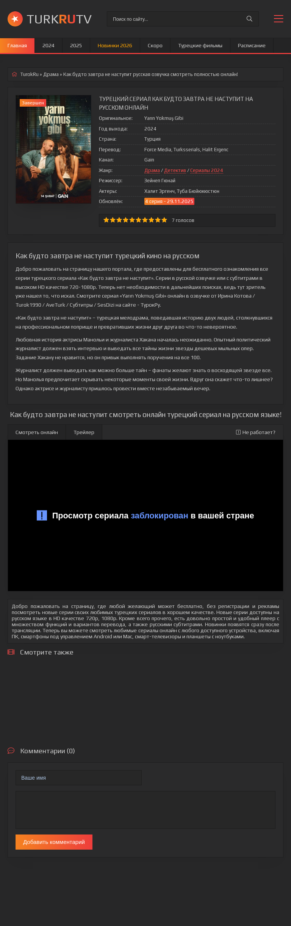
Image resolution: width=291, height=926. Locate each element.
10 (164, 220)
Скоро (155, 45)
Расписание (252, 45)
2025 (76, 45)
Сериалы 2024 (206, 170)
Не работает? (255, 432)
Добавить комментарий (54, 842)
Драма (152, 170)
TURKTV (59, 18)
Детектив (175, 170)
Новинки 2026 (115, 45)
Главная (17, 45)
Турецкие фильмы (200, 45)
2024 (48, 45)
